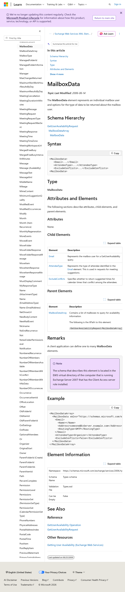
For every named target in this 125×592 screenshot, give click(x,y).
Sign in (117, 4)
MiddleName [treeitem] (26, 181)
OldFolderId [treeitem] (25, 411)
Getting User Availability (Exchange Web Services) (75, 545)
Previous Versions (29, 579)
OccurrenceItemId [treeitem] (29, 397)
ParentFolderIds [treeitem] (27, 466)
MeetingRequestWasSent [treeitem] (31, 125)
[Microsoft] (6, 4)
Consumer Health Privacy (93, 579)
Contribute (58, 579)
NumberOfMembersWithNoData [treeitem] (31, 381)
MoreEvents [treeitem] (25, 236)
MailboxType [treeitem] (26, 55)
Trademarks (26, 584)
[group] (84, 317)
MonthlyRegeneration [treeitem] (30, 231)
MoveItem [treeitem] (25, 263)
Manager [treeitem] (24, 73)
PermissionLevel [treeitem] (27, 490)
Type (52, 64)
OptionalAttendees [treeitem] (29, 434)
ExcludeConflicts (57, 278)
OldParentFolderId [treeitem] (29, 420)
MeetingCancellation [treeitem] (30, 95)
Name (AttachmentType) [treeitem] (28, 292)
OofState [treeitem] (24, 429)
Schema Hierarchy (59, 56)
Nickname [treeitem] (24, 326)
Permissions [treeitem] (25, 494)
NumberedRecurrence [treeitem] (30, 353)
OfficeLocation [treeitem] (27, 402)
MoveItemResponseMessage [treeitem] (31, 274)
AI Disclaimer (10, 579)
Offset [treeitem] (23, 406)
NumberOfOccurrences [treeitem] (31, 388)
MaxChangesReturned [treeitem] (31, 78)
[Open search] (109, 4)
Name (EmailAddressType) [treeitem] (29, 301)
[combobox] (22, 38)
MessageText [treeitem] (26, 172)
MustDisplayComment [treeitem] (31, 281)
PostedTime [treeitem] (25, 538)
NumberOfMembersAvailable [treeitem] (31, 364)
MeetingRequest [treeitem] (28, 113)
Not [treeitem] (21, 335)
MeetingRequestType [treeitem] (30, 118)
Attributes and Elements (62, 69)
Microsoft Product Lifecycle (23, 17)
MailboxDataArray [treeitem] (28, 50)
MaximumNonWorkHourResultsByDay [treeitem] (31, 84)
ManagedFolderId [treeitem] (28, 60)
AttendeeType (55, 265)
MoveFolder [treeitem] (25, 245)
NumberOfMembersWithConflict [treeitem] (31, 373)
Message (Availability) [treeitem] (30, 167)
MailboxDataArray (59, 130)
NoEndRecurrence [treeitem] (28, 330)
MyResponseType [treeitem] (28, 285)
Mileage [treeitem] (23, 186)
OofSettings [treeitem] (25, 425)
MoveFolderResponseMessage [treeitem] (31, 256)
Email (51, 256)
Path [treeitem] (22, 476)
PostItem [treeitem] (24, 543)
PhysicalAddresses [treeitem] (29, 525)
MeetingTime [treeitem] (26, 136)
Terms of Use (10, 584)
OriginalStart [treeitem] (26, 448)
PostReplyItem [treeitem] (27, 548)
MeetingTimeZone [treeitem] (29, 140)
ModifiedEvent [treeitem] (27, 204)
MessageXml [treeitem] (26, 177)
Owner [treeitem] (23, 453)
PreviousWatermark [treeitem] (29, 552)
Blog (44, 579)
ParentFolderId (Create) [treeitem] (31, 457)
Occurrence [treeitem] (25, 392)
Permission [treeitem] (25, 485)
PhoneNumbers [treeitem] (27, 520)
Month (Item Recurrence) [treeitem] (26, 224)
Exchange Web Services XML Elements (72, 33)
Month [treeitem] (23, 218)
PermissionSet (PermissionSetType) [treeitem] (29, 501)
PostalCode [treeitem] (25, 534)
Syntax (53, 60)
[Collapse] (39, 31)
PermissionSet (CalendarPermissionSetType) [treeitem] (31, 511)
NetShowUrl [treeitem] (26, 312)
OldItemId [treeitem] (25, 416)
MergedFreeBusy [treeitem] (28, 150)
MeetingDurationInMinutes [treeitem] (31, 102)
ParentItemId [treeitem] (26, 471)
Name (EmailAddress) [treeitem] (30, 307)
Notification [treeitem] (25, 348)
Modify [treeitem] (23, 213)
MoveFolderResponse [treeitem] (30, 249)
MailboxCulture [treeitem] (27, 41)
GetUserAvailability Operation (64, 525)
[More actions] (119, 33)
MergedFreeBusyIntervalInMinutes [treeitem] (31, 156)
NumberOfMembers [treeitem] (30, 357)
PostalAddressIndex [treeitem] (29, 529)
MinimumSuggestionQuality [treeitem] (31, 197)
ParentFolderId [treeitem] (27, 462)
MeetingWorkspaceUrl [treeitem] (31, 145)
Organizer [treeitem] (24, 443)
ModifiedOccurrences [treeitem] (30, 209)
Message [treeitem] (24, 163)
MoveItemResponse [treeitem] (29, 267)
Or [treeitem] (21, 439)
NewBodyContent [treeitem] (28, 316)
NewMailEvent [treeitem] (27, 321)
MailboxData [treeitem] (26, 46)
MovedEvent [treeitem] (26, 240)
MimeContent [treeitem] (26, 191)
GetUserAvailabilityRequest (62, 126)
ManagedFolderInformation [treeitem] (31, 66)
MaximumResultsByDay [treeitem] (31, 91)
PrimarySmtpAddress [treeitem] (30, 557)
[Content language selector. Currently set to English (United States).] (19, 572)
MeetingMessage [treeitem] (28, 109)
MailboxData (57, 135)
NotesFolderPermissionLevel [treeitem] (31, 341)
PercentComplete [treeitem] (28, 480)
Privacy (71, 579)
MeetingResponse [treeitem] (28, 131)
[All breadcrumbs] (50, 33)
